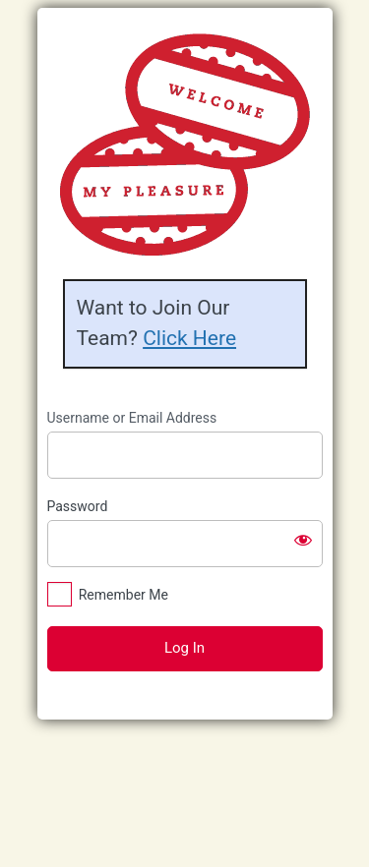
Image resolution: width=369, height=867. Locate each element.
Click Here (189, 338)
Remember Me (123, 595)
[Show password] (303, 539)
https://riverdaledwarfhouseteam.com (184, 144)
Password (77, 506)
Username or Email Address (132, 418)
